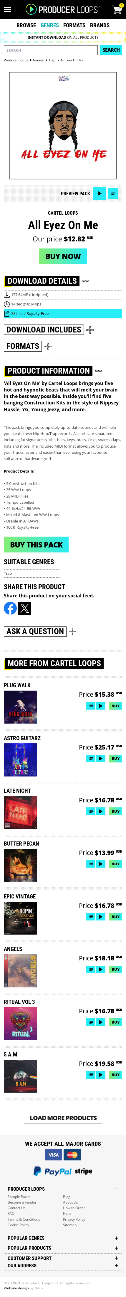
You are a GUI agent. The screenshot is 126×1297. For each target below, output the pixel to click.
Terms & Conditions (24, 1219)
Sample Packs (19, 1196)
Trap (8, 573)
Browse (26, 25)
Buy (116, 705)
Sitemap (70, 1224)
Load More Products (63, 1117)
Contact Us (17, 1207)
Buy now (63, 256)
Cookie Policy (18, 1224)
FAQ (11, 1213)
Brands (100, 25)
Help (67, 1213)
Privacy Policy (74, 1219)
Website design (16, 1288)
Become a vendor (22, 1202)
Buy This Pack (36, 545)
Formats (74, 25)
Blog (66, 1196)
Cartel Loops (63, 213)
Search (111, 50)
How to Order (74, 1207)
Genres (50, 25)
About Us (70, 1202)
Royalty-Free (37, 313)
